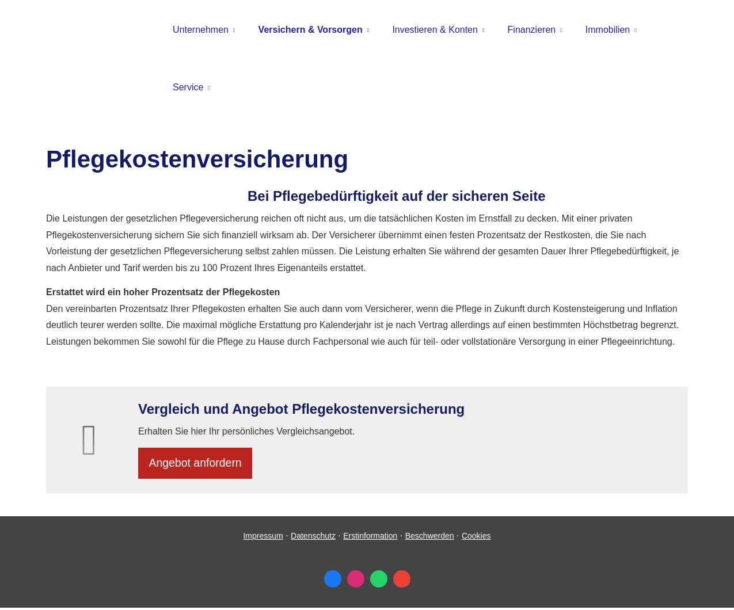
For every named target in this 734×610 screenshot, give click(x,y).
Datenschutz (313, 538)
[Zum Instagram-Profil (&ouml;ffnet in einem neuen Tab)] (355, 581)
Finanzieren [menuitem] (532, 30)
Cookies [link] (476, 538)
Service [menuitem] (188, 87)
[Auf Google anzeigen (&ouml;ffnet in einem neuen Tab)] (401, 581)
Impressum (263, 538)
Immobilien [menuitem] (607, 30)
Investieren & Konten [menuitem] (435, 30)
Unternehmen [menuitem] (201, 30)
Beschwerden (429, 538)
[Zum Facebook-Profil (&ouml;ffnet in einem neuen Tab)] (332, 581)
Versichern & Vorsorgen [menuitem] (310, 30)
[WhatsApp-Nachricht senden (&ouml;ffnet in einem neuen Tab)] (378, 581)
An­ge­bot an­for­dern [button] (198, 464)
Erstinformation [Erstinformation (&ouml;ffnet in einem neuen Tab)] (370, 538)
